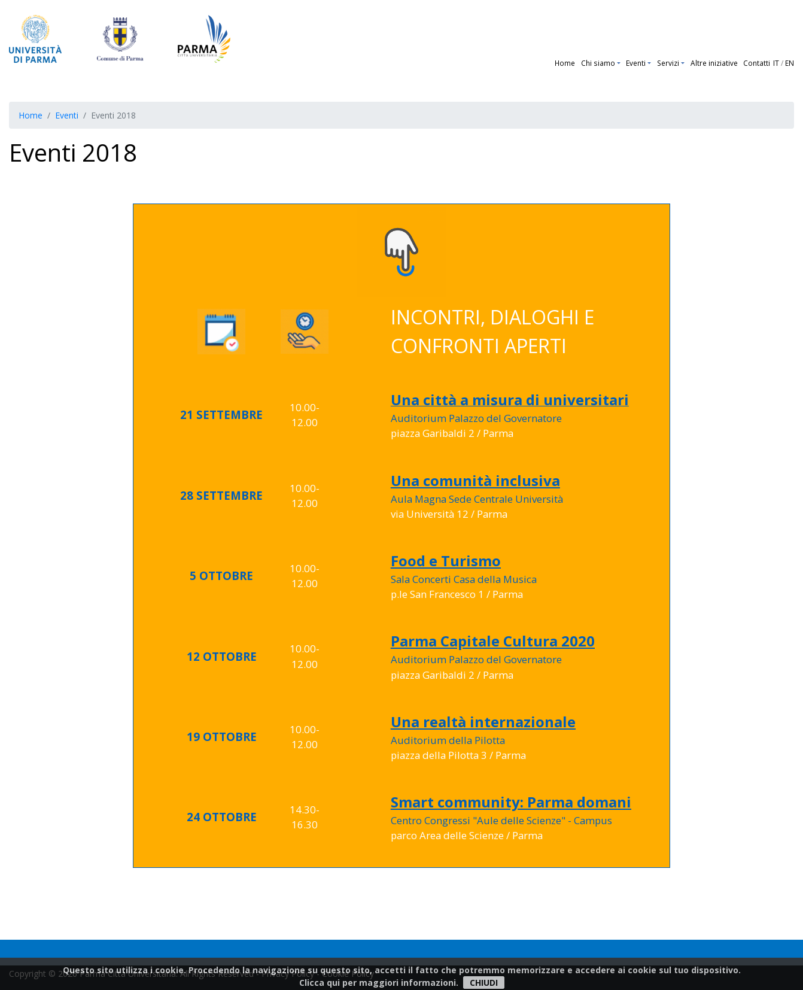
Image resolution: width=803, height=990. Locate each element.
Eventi (636, 63)
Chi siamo (598, 63)
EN (789, 63)
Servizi (668, 63)
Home (565, 63)
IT (776, 63)
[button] (620, 62)
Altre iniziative (714, 63)
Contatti (756, 63)
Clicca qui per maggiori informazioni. (378, 982)
